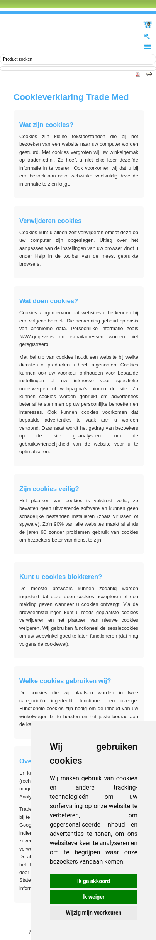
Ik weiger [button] (94, 897)
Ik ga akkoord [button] (93, 881)
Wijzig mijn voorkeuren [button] (94, 913)
